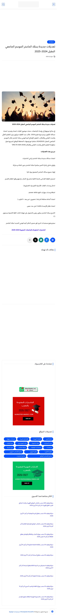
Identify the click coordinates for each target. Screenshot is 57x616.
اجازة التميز (49, 439)
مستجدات (51, 42)
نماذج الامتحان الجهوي (16, 452)
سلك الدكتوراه (35, 443)
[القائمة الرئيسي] (53, 4)
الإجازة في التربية (24, 439)
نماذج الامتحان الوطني (46, 456)
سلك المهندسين (22, 443)
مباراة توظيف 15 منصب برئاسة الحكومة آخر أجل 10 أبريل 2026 (36, 576)
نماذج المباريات (21, 456)
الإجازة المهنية (37, 439)
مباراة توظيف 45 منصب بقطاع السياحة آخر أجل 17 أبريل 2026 (36, 555)
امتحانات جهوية (11, 439)
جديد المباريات (48, 443)
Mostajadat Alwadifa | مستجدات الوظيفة (21, 612)
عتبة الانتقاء (10, 443)
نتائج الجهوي (33, 452)
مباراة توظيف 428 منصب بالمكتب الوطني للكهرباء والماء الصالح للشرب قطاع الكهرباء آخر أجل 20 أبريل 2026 (36, 504)
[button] (46, 240)
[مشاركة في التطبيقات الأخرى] (29, 240)
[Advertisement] (28, 25)
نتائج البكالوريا (48, 452)
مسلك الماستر (22, 447)
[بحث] (3, 4)
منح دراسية (10, 447)
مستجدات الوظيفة (36, 447)
